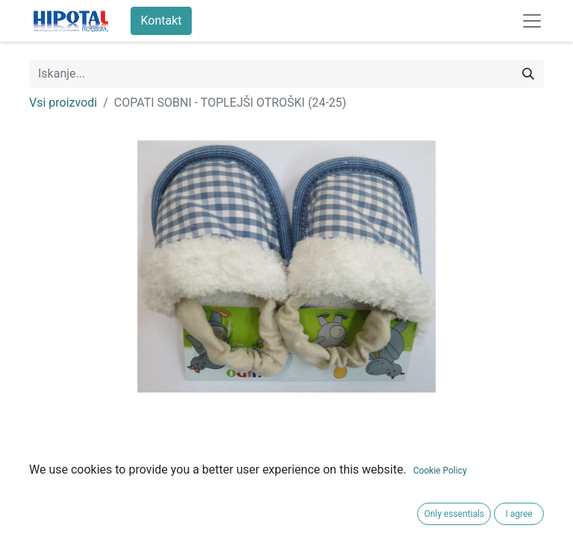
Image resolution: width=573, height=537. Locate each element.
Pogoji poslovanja (76, 510)
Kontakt (160, 20)
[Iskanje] (528, 74)
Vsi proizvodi (63, 102)
